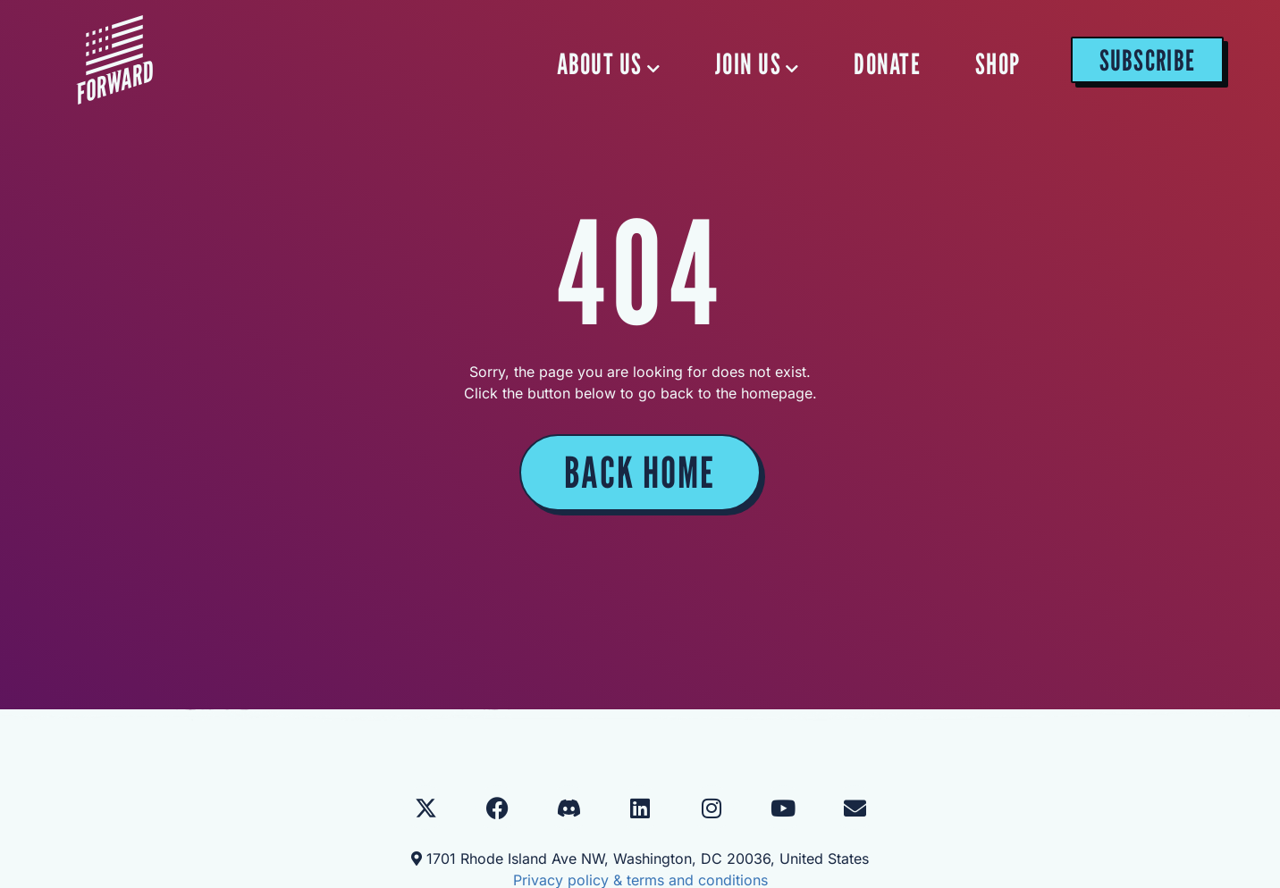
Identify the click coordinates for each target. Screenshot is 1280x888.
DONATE (887, 63)
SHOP (997, 63)
